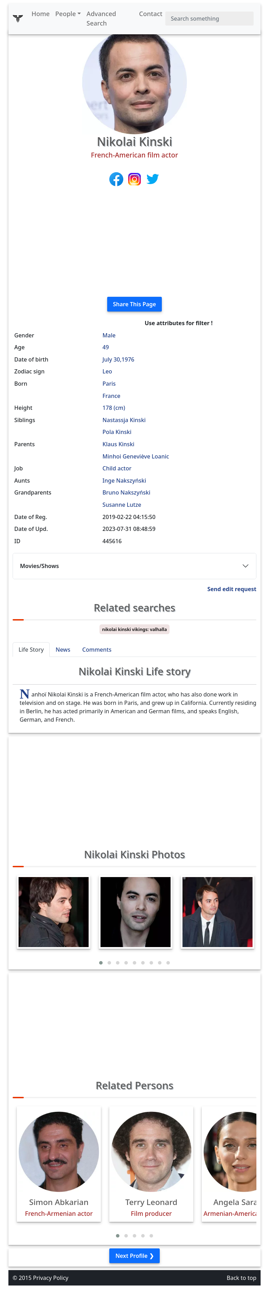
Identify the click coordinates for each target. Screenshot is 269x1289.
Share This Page (134, 304)
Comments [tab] (96, 649)
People (65, 13)
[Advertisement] (134, 242)
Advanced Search (101, 18)
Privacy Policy (50, 1278)
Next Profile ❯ (134, 1256)
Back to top (241, 1278)
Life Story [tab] (31, 649)
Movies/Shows (39, 566)
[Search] (209, 19)
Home (41, 13)
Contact (151, 13)
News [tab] (63, 649)
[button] (101, 962)
